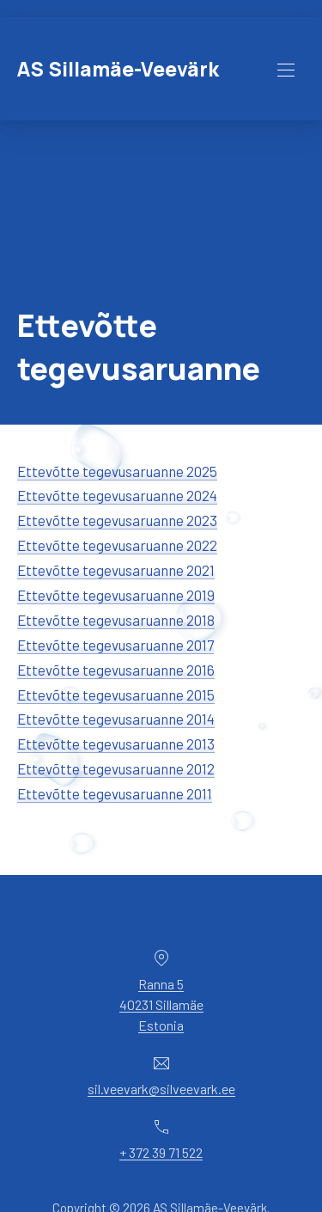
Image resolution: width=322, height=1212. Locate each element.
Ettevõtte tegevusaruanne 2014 (116, 718)
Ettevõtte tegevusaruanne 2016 (116, 669)
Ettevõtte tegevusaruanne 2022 (117, 545)
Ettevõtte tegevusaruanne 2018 (116, 619)
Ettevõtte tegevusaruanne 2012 (116, 768)
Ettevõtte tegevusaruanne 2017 (115, 644)
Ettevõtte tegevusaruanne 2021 (116, 569)
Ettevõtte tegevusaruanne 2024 (117, 495)
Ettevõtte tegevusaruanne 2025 (117, 471)
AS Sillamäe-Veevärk (118, 69)
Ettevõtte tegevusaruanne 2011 (114, 793)
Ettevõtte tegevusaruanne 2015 (116, 694)
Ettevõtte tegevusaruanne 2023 (117, 520)
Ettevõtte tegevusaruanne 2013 (116, 743)
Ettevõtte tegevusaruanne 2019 (116, 594)
